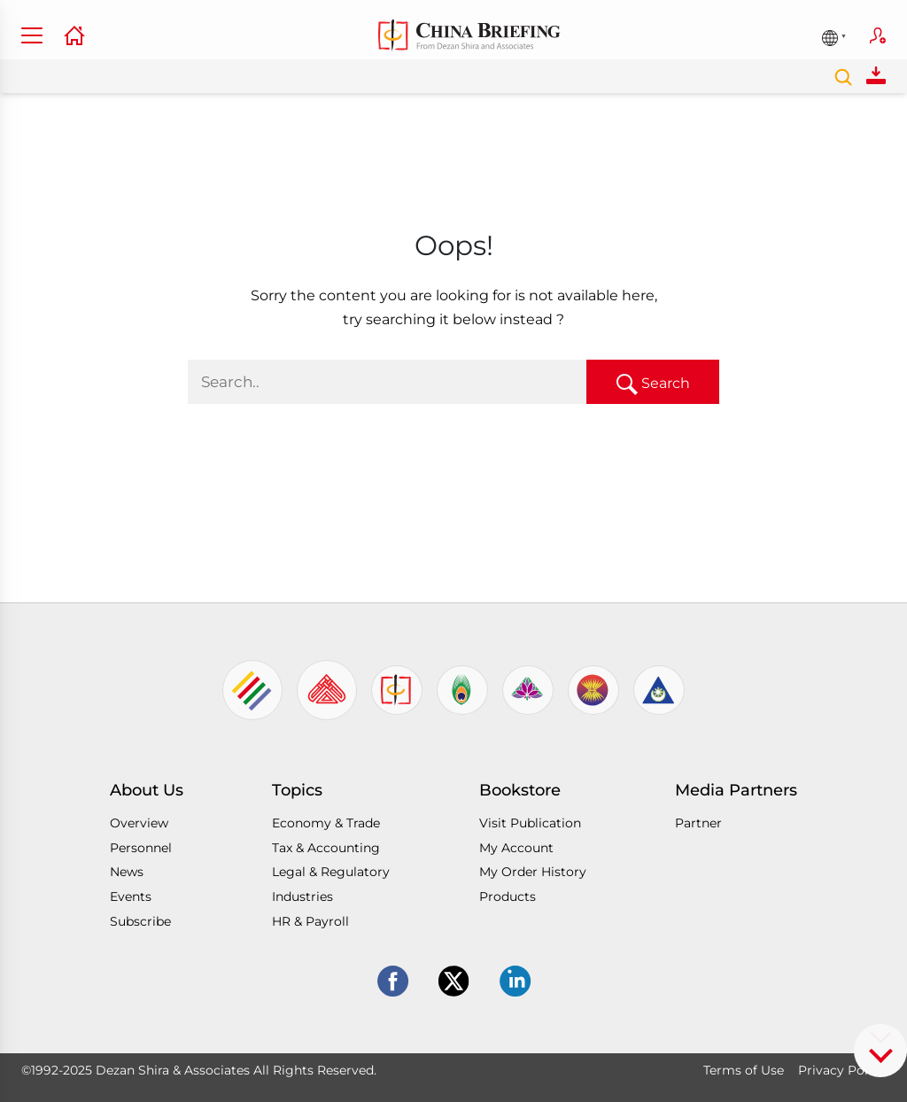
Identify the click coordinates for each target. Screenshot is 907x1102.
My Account (516, 848)
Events (130, 896)
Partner (698, 823)
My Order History (532, 872)
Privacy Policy (842, 1070)
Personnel (141, 848)
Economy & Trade (326, 823)
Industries (302, 896)
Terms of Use (743, 1070)
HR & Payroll (310, 921)
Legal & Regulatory (331, 872)
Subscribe (878, 35)
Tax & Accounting (326, 848)
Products (507, 896)
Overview (139, 823)
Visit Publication (530, 823)
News (126, 872)
